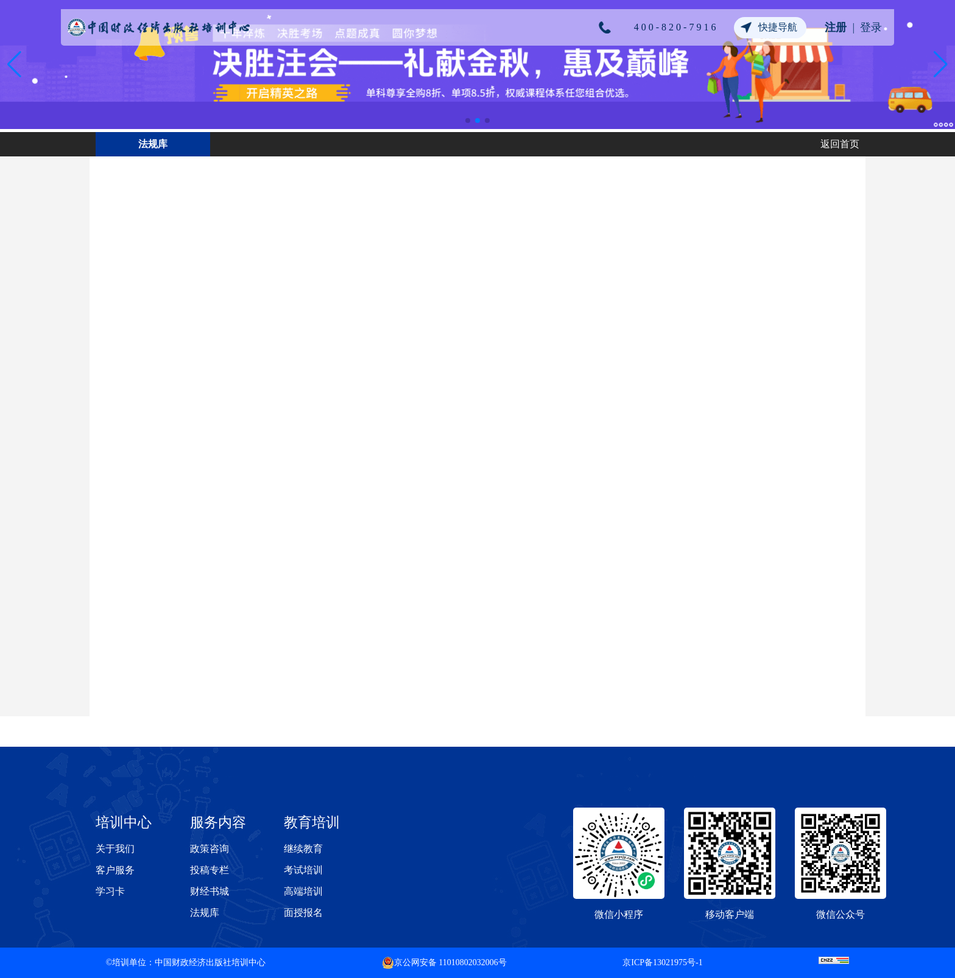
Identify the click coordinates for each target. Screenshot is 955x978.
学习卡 (110, 891)
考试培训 (303, 870)
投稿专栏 (209, 870)
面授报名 (303, 912)
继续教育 (303, 849)
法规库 (204, 912)
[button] (467, 120)
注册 (836, 27)
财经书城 (209, 891)
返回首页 (839, 144)
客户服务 (115, 870)
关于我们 (115, 849)
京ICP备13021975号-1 (662, 962)
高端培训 (303, 891)
